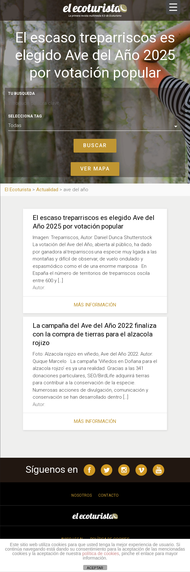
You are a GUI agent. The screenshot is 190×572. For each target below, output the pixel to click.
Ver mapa (95, 169)
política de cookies (100, 553)
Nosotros (81, 495)
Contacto (108, 495)
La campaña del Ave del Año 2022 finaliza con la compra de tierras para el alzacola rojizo (94, 334)
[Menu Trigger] (173, 7)
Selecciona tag (25, 116)
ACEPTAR (95, 568)
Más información (95, 305)
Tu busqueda (21, 93)
